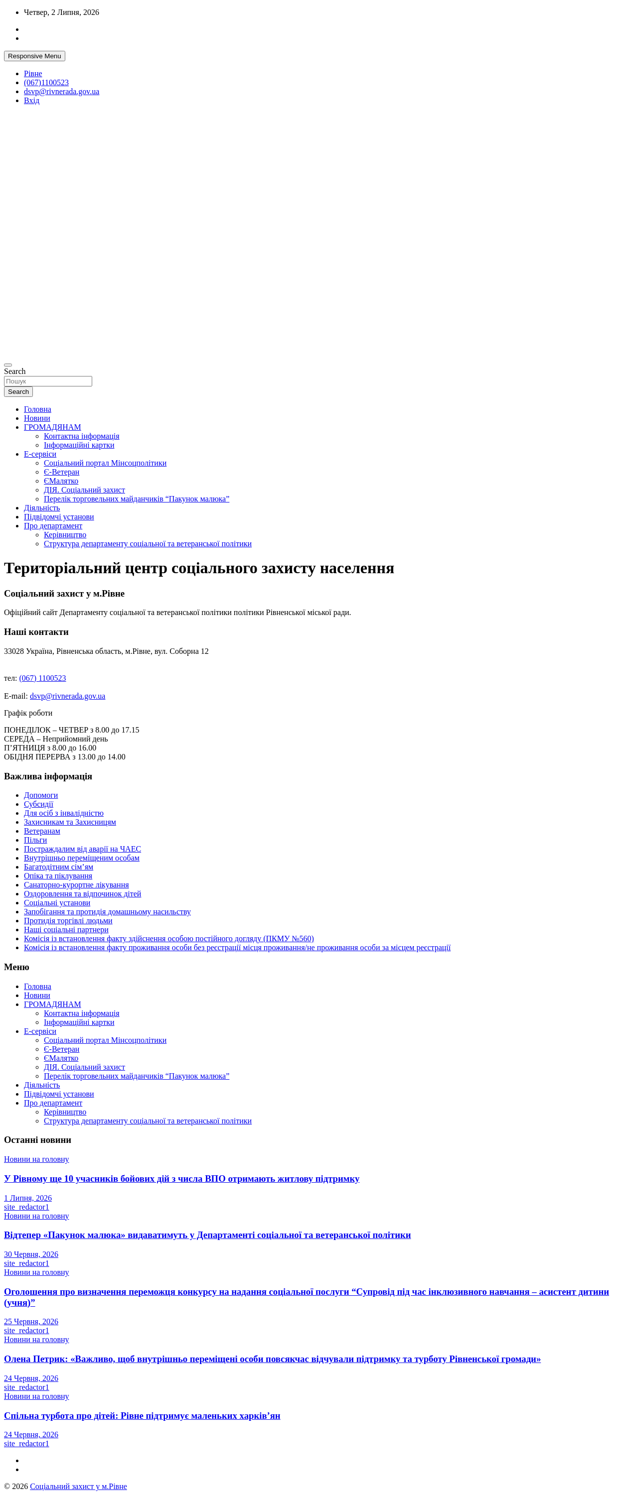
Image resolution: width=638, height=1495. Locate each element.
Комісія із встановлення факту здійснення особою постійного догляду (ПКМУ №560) (169, 938)
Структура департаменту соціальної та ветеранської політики (148, 543)
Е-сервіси (40, 454)
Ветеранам (42, 831)
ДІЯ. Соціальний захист (84, 490)
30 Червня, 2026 (31, 1254)
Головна (37, 409)
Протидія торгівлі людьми (68, 920)
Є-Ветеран (61, 472)
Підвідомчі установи (59, 516)
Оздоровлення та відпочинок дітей (82, 893)
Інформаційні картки (79, 445)
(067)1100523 (46, 82)
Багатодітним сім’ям (58, 867)
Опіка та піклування (58, 876)
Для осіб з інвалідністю (64, 813)
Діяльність (42, 507)
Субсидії (38, 804)
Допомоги (41, 795)
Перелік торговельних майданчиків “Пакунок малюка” (136, 499)
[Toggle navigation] (8, 365)
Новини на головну (36, 1159)
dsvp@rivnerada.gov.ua (61, 91)
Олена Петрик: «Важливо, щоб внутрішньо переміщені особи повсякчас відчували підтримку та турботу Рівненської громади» (272, 1359)
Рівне (33, 73)
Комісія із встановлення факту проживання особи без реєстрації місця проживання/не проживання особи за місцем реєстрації (237, 947)
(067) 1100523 (42, 678)
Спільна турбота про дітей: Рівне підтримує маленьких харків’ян (142, 1415)
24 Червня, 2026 (31, 1378)
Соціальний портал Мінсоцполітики (105, 463)
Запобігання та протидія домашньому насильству (107, 911)
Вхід (31, 100)
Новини (37, 418)
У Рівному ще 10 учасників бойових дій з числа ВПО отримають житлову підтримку (181, 1178)
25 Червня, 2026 (31, 1321)
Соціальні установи (57, 902)
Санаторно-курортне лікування (76, 884)
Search (15, 371)
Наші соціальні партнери (66, 929)
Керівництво (65, 534)
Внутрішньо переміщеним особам (82, 858)
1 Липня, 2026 (28, 1198)
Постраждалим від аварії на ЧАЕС (82, 849)
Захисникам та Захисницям (70, 822)
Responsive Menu (34, 56)
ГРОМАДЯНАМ (52, 427)
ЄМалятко (61, 481)
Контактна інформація (82, 436)
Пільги (35, 840)
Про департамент (53, 525)
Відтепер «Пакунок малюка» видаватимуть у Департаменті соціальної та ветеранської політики (207, 1235)
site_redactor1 (26, 1207)
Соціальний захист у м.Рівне (78, 1486)
